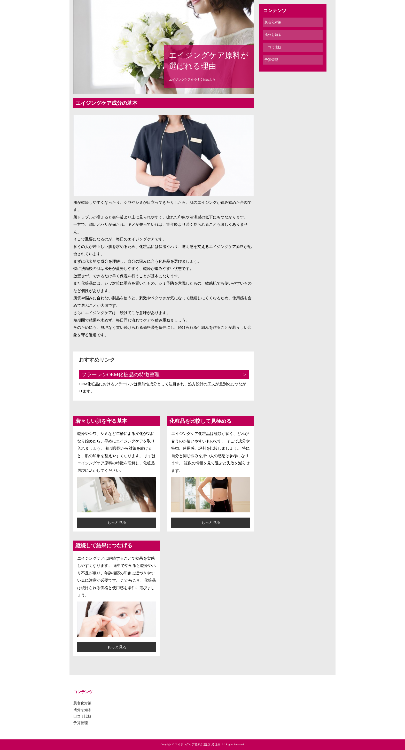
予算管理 (271, 60)
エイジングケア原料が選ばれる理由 (208, 60)
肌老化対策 (272, 22)
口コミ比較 (272, 47)
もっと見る (117, 522)
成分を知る (272, 35)
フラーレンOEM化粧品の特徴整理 (120, 374)
